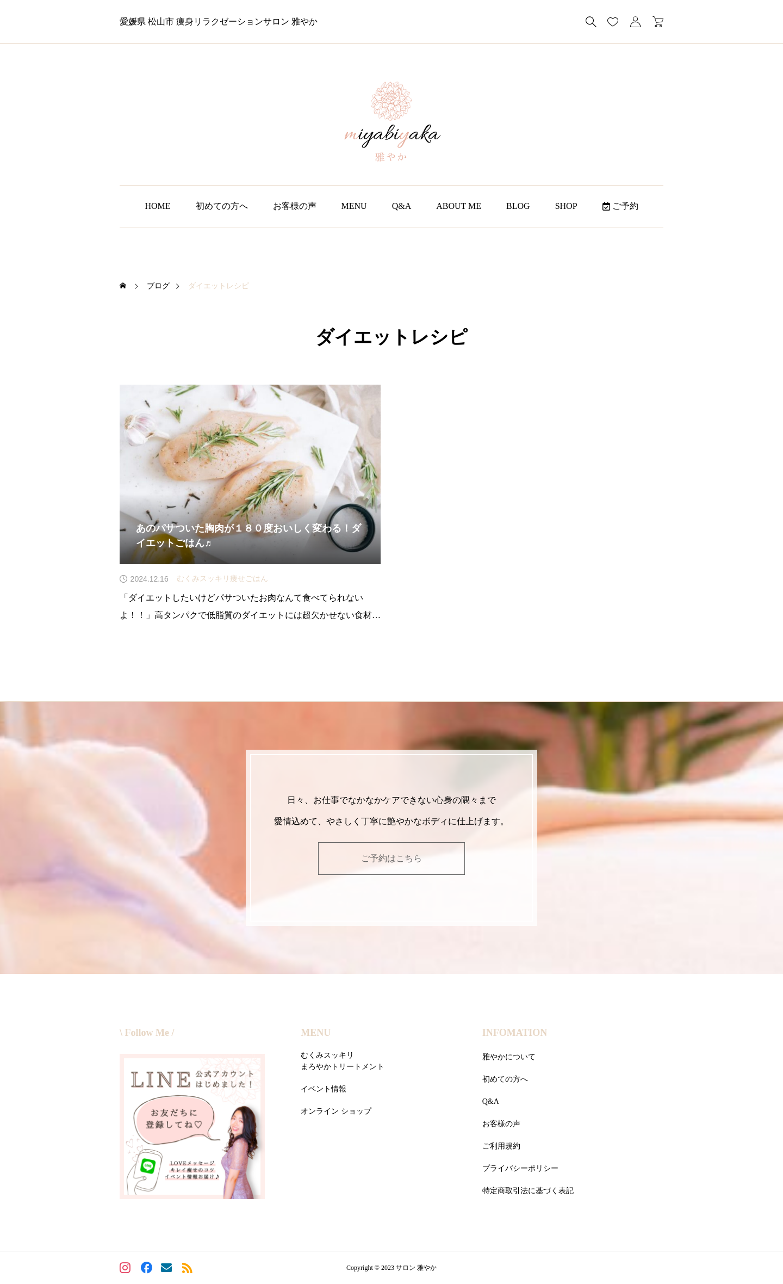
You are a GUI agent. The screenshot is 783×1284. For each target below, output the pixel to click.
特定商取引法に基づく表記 (528, 1191)
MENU (354, 206)
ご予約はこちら (391, 858)
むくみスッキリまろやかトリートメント (342, 1061)
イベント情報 (323, 1089)
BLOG (518, 206)
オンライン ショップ (336, 1111)
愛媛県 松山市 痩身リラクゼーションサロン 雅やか (219, 21)
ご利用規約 (501, 1146)
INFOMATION (515, 1032)
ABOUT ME (458, 206)
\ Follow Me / (147, 1032)
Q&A (402, 206)
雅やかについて (509, 1057)
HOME (157, 206)
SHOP (566, 206)
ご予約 (620, 206)
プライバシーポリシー (520, 1168)
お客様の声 (294, 206)
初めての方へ (222, 206)
